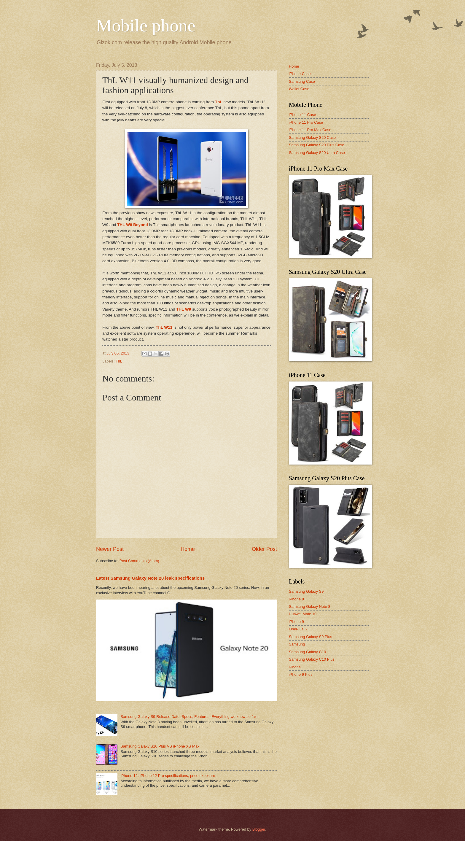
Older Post (264, 549)
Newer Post (110, 549)
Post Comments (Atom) (139, 561)
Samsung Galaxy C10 (307, 652)
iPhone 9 (296, 621)
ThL (218, 102)
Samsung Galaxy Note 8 (309, 606)
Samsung (297, 644)
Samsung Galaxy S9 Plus (310, 637)
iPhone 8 (296, 599)
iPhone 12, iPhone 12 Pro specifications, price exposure (167, 775)
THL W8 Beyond (132, 224)
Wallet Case (299, 89)
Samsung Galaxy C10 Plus (312, 659)
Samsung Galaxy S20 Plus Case (316, 145)
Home (188, 549)
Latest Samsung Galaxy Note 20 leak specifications (150, 578)
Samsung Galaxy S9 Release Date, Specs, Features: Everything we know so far (188, 716)
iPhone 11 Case (302, 114)
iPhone (295, 667)
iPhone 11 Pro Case (306, 122)
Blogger (258, 829)
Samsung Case (302, 81)
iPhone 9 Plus (300, 674)
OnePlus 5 (298, 629)
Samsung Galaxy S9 (306, 591)
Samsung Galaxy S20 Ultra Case (317, 152)
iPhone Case (300, 73)
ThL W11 (164, 327)
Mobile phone (145, 25)
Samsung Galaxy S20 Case (312, 137)
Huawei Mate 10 (302, 614)
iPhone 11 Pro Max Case (310, 130)
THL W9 (183, 309)
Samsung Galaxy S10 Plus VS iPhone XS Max (159, 746)
